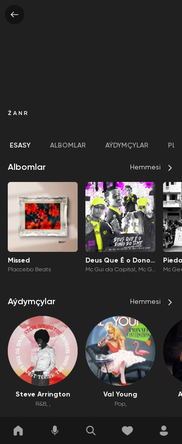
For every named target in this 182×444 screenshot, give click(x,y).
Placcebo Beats (29, 270)
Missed (19, 260)
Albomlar (68, 145)
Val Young (120, 394)
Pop (120, 404)
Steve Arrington (43, 394)
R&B (40, 404)
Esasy (20, 145)
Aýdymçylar (127, 145)
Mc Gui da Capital (110, 270)
